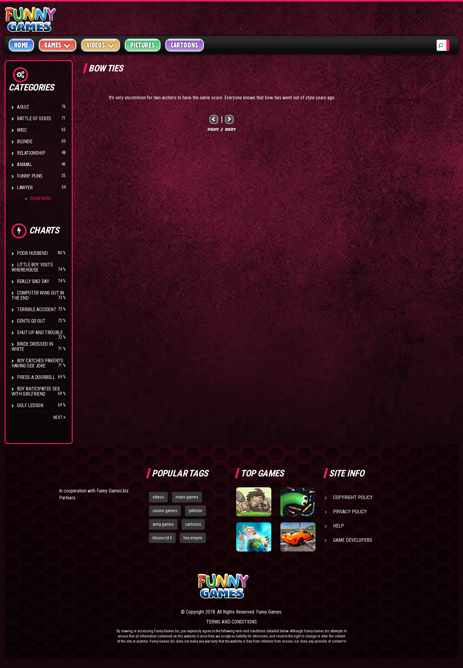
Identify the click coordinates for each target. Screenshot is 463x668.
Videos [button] (101, 45)
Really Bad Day (33, 281)
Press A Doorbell (36, 377)
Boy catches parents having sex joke (37, 363)
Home (21, 45)
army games (163, 524)
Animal (24, 164)
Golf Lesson (30, 405)
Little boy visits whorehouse (32, 267)
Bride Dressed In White (32, 346)
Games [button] (57, 45)
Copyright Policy (353, 497)
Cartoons (184, 45)
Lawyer (25, 187)
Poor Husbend (32, 253)
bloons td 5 (162, 537)
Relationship (31, 153)
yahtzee (195, 510)
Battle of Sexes (34, 118)
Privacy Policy (350, 512)
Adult (23, 107)
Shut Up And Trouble (39, 332)
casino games (165, 510)
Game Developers (352, 540)
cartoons (193, 524)
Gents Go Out (31, 321)
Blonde (24, 141)
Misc (22, 130)
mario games (187, 497)
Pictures (142, 45)
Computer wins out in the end (38, 295)
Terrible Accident (36, 309)
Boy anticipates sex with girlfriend (36, 391)
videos (158, 497)
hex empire (193, 537)
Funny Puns (29, 176)
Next (59, 417)
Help (338, 526)
